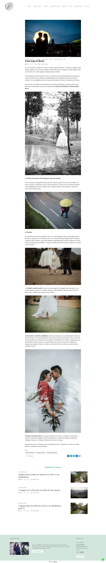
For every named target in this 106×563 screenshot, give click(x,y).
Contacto (87, 6)
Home (29, 6)
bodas (51, 59)
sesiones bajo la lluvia (52, 452)
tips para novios (45, 59)
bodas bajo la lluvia (30, 452)
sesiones (38, 59)
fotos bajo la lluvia (41, 452)
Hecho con (53, 561)
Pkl (65, 59)
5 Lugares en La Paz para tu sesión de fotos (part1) (39, 490)
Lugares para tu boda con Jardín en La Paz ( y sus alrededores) (38, 475)
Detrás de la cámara (58, 59)
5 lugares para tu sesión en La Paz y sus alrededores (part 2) (39, 507)
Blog (70, 6)
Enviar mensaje (81, 544)
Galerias (46, 6)
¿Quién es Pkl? (37, 6)
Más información (38, 551)
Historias (64, 6)
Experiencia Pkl (55, 6)
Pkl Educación (78, 6)
